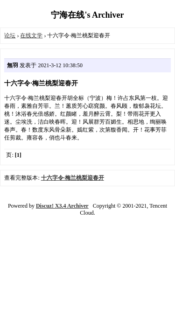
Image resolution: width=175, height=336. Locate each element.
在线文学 (31, 35)
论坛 (9, 35)
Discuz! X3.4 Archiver (62, 206)
